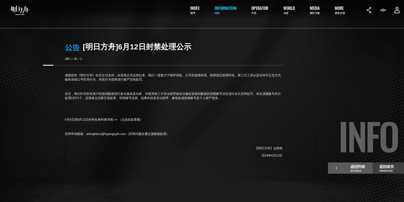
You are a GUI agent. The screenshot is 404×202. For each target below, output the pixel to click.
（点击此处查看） (131, 119)
